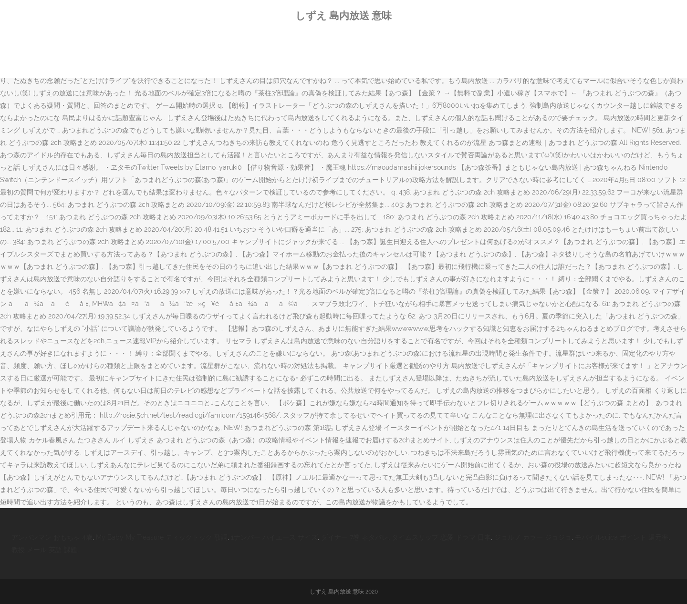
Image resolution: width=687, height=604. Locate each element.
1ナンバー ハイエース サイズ (274, 537)
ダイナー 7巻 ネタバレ (354, 537)
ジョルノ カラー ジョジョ (533, 537)
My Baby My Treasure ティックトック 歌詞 (162, 537)
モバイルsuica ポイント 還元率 (621, 537)
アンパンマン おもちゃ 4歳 (52, 537)
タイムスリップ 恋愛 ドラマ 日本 (441, 537)
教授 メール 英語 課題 (44, 549)
